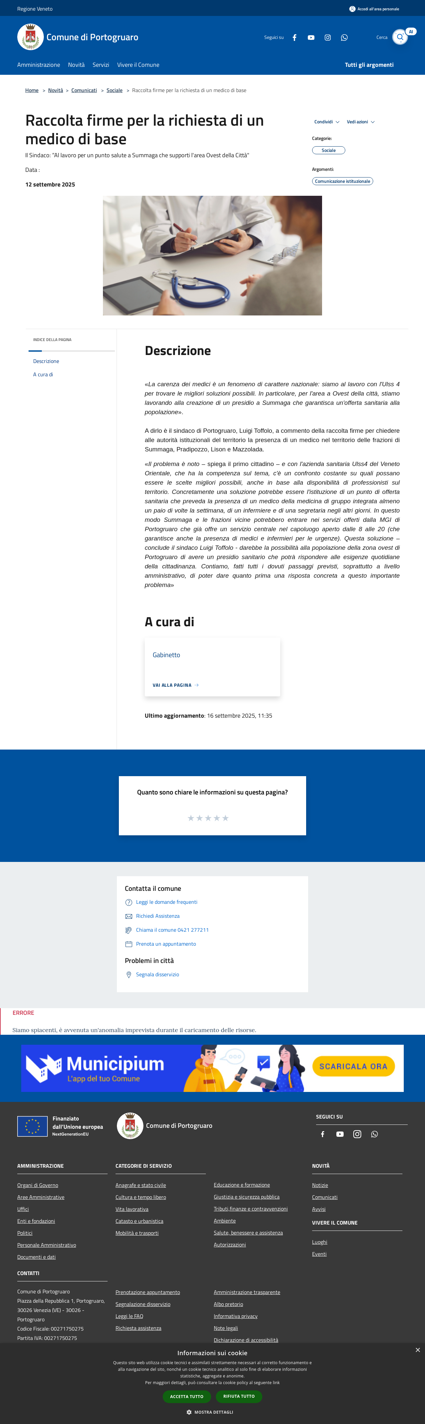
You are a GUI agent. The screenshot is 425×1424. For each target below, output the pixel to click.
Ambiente (225, 1221)
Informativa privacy (236, 1316)
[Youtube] (307, 36)
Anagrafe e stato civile (141, 1185)
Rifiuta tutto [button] (239, 1396)
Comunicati (84, 90)
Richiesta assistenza (138, 1328)
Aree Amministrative (40, 1197)
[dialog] (212, 1383)
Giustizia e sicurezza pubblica (247, 1197)
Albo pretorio (228, 1304)
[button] (212, 1412)
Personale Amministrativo (46, 1245)
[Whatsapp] (340, 36)
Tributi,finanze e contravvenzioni (251, 1209)
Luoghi (319, 1242)
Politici (25, 1233)
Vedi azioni (362, 122)
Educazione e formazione (242, 1185)
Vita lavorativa (132, 1209)
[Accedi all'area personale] (374, 9)
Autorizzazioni (230, 1244)
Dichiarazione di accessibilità (246, 1340)
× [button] (417, 1350)
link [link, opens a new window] (276, 1382)
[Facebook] (291, 36)
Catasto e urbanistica (139, 1221)
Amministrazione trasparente (247, 1292)
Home (32, 90)
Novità (55, 90)
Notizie (320, 1185)
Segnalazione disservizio (143, 1304)
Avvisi (319, 1209)
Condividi (328, 122)
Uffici (23, 1209)
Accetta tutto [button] (187, 1396)
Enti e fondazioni (36, 1221)
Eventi (319, 1254)
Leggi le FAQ (129, 1316)
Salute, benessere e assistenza (248, 1233)
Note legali (226, 1328)
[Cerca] (400, 37)
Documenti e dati (36, 1257)
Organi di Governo (37, 1185)
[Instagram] (324, 36)
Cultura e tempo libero (141, 1197)
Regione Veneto (34, 9)
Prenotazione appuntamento (148, 1292)
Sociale (115, 90)
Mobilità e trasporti (137, 1233)
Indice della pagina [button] (52, 339)
